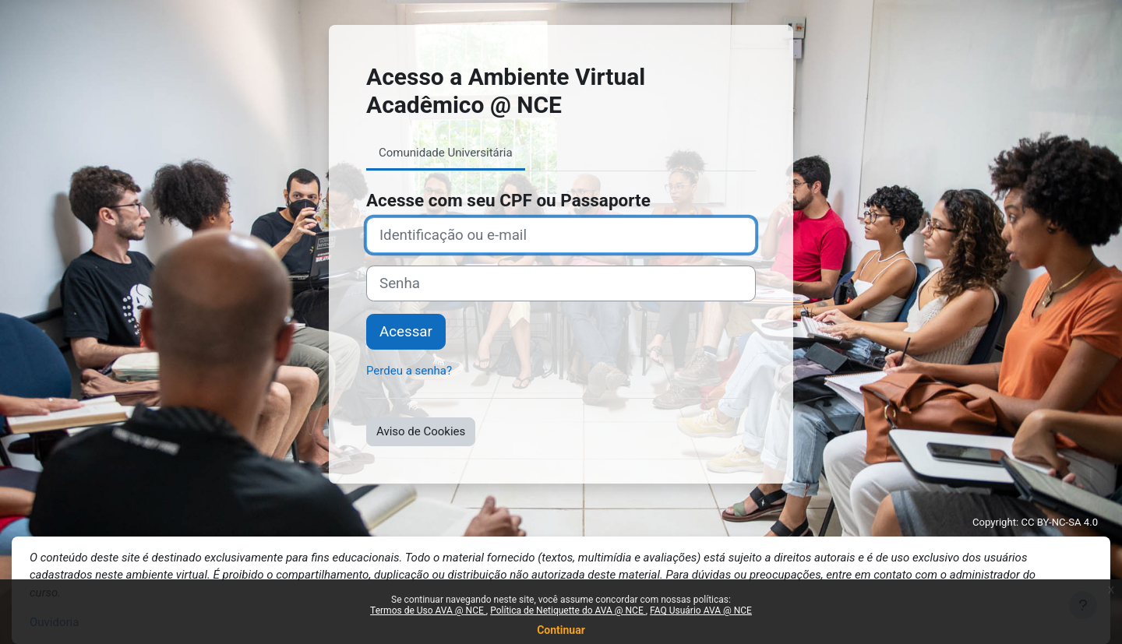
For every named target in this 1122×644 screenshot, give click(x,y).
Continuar (561, 630)
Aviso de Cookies (420, 431)
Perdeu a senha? (409, 371)
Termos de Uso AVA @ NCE (428, 610)
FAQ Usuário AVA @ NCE (701, 610)
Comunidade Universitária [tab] (446, 153)
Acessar (405, 331)
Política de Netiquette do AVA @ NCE (568, 610)
